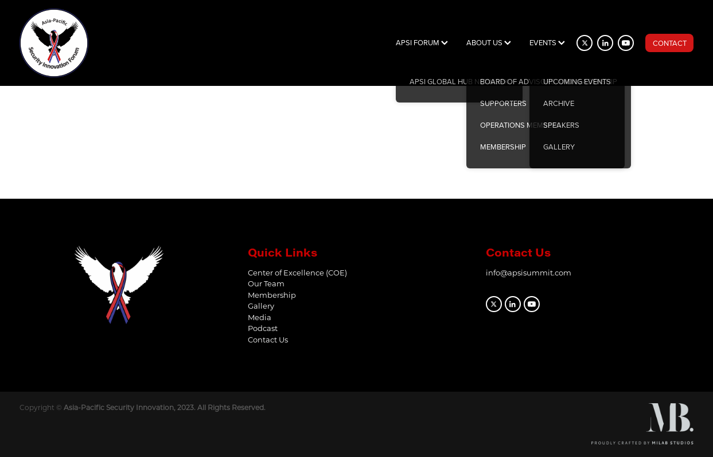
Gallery (261, 305)
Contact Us (268, 339)
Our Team (266, 283)
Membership (272, 295)
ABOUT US (488, 42)
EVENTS (547, 42)
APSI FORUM (422, 42)
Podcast (263, 328)
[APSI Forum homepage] (87, 43)
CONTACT (670, 43)
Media (259, 317)
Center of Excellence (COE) (297, 272)
